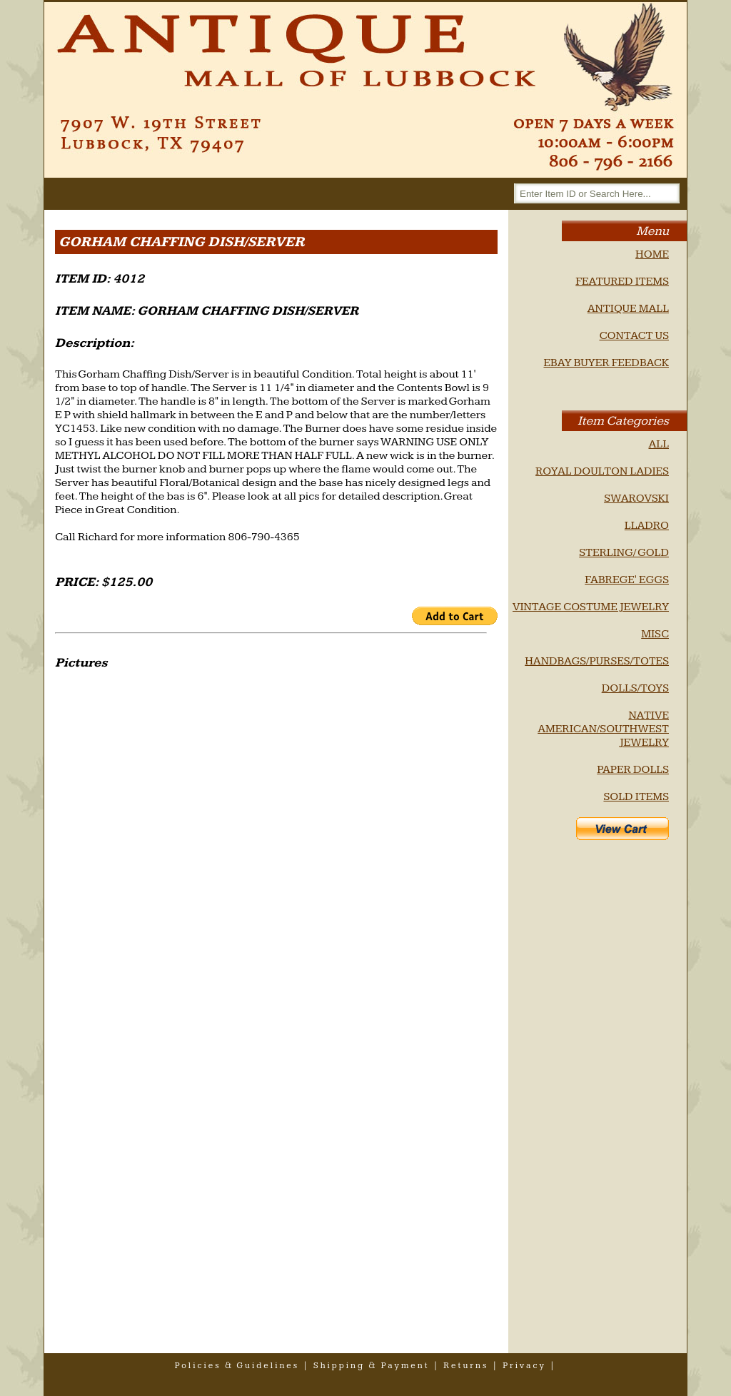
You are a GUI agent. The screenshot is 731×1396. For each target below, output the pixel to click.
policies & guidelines (237, 1365)
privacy (524, 1365)
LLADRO (647, 525)
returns (465, 1365)
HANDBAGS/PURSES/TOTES (597, 661)
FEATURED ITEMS (622, 281)
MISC (655, 634)
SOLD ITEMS (636, 797)
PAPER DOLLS (633, 770)
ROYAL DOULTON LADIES (602, 471)
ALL (658, 444)
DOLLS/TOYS (635, 688)
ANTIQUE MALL (628, 308)
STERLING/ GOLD (624, 553)
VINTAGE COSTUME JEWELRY (591, 607)
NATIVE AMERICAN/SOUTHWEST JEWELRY (603, 729)
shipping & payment (371, 1365)
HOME (652, 254)
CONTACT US (634, 336)
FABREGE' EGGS (627, 580)
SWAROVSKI (636, 498)
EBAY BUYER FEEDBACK (606, 363)
